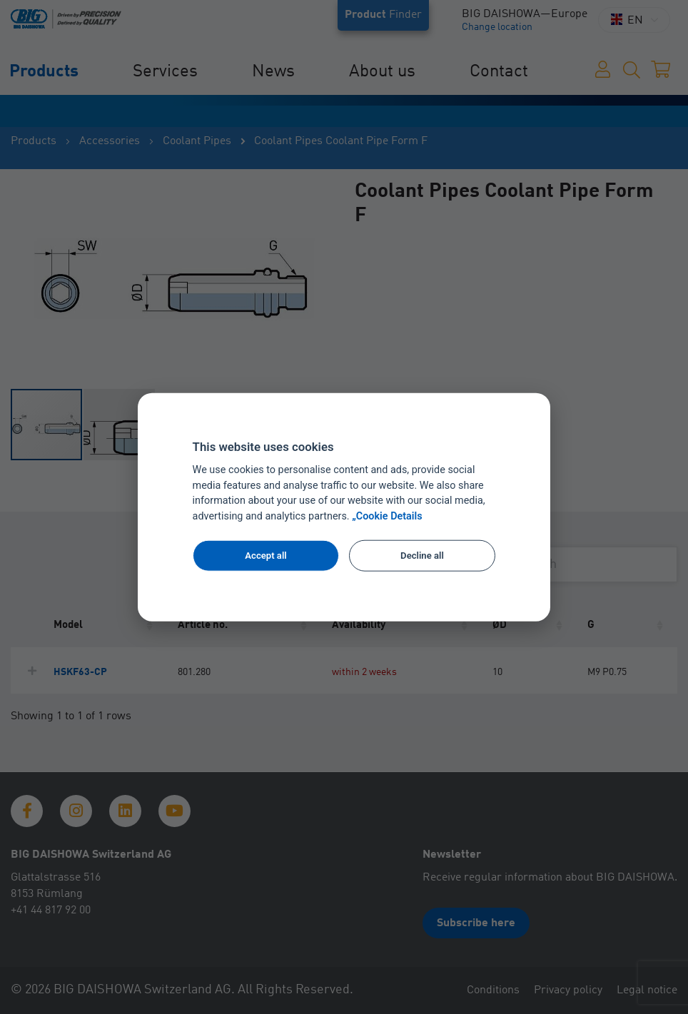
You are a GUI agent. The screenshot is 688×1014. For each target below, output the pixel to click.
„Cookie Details (387, 516)
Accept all (265, 555)
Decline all (422, 555)
